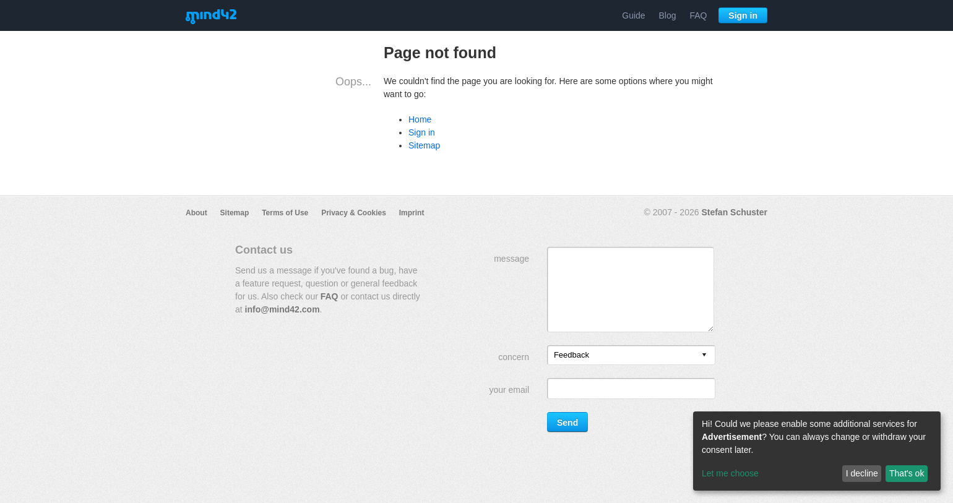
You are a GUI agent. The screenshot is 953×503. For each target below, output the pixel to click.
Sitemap (424, 145)
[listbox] (631, 355)
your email (509, 390)
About (196, 213)
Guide (633, 15)
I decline (862, 473)
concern (513, 357)
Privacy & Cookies (353, 213)
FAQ (698, 15)
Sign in (742, 15)
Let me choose (730, 473)
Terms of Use (285, 213)
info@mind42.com (282, 309)
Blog (667, 15)
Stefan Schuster (734, 212)
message (511, 259)
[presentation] (704, 355)
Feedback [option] (571, 354)
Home (419, 119)
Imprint (412, 213)
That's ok (906, 473)
